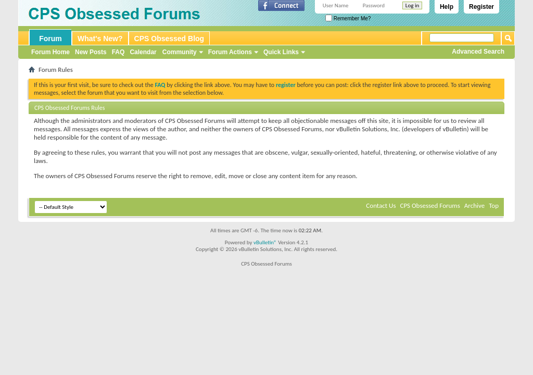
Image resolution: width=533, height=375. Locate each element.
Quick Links (281, 52)
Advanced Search (478, 51)
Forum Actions (230, 52)
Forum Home (50, 52)
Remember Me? (348, 18)
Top (494, 205)
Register (481, 6)
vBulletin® (265, 242)
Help (446, 6)
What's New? (100, 38)
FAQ (118, 52)
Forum (50, 38)
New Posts (91, 52)
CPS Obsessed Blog (169, 38)
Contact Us (381, 205)
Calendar (143, 52)
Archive (474, 205)
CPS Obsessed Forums (430, 205)
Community (179, 52)
